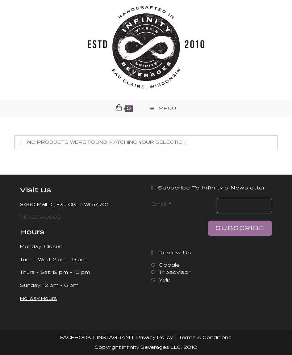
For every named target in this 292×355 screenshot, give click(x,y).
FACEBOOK (75, 337)
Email (158, 204)
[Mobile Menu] (163, 108)
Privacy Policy (154, 337)
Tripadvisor (175, 272)
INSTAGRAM (113, 337)
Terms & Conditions (205, 337)
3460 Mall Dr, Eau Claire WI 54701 (64, 204)
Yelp (165, 280)
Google (169, 265)
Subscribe (240, 228)
